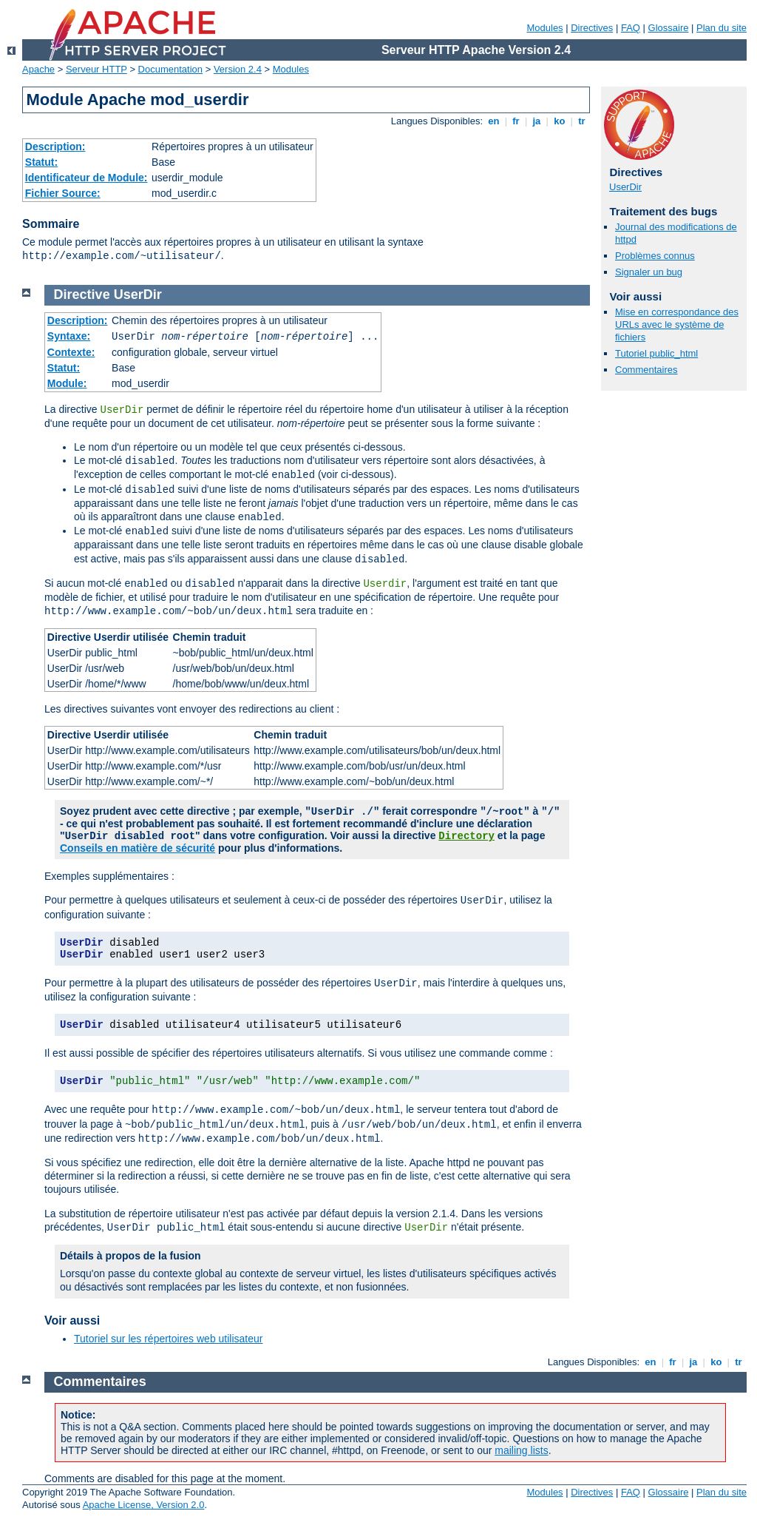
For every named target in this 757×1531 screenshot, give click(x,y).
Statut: (41, 162)
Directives (592, 27)
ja (536, 121)
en (494, 121)
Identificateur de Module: (86, 178)
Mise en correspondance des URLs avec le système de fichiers (677, 324)
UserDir (625, 186)
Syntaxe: (68, 336)
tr (582, 121)
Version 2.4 (238, 69)
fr (516, 121)
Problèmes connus (655, 255)
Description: (55, 146)
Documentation (170, 69)
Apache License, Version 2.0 (144, 1504)
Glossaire (668, 27)
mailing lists (521, 1450)
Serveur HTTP (96, 69)
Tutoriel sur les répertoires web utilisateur (168, 1339)
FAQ (630, 27)
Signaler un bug (648, 271)
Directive (82, 294)
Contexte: (71, 352)
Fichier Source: (63, 193)
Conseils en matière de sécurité (137, 848)
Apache (38, 69)
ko (559, 121)
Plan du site (721, 27)
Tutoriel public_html (656, 353)
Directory (466, 836)
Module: (67, 383)
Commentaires (646, 369)
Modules (544, 27)
